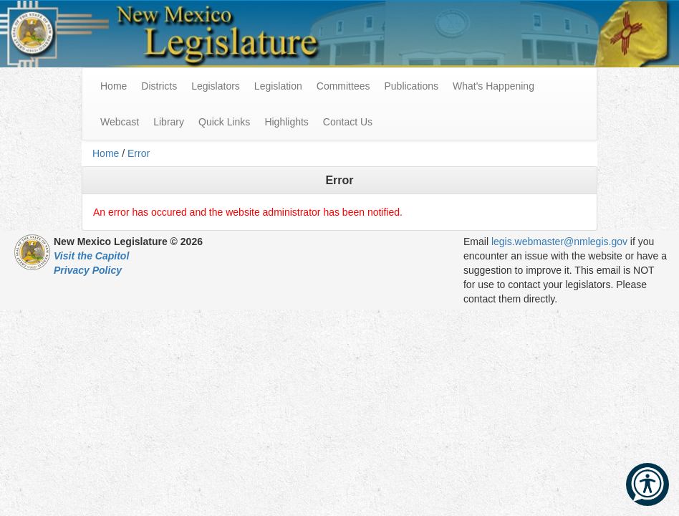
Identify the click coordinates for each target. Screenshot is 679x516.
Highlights (286, 122)
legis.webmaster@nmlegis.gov (559, 241)
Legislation (278, 86)
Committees (343, 86)
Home (105, 153)
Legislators (215, 86)
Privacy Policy (88, 270)
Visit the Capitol (91, 256)
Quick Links (224, 122)
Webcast (119, 122)
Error (138, 153)
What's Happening (493, 86)
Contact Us (347, 122)
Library (168, 122)
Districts (159, 86)
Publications (411, 86)
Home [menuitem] (113, 86)
